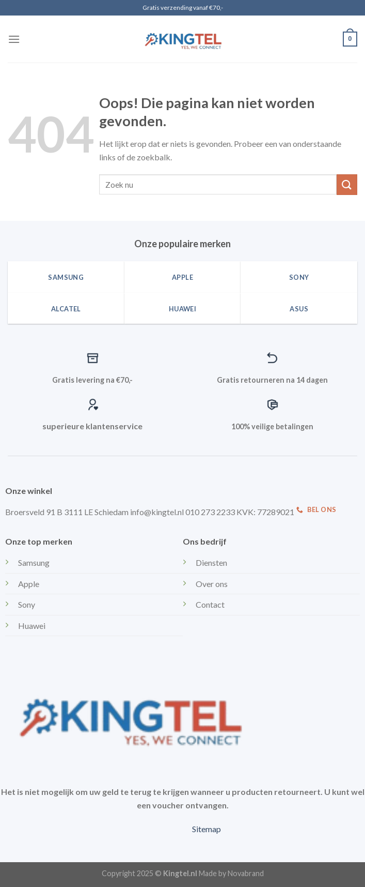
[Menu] (14, 39)
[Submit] (347, 184)
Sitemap (206, 829)
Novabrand (246, 873)
